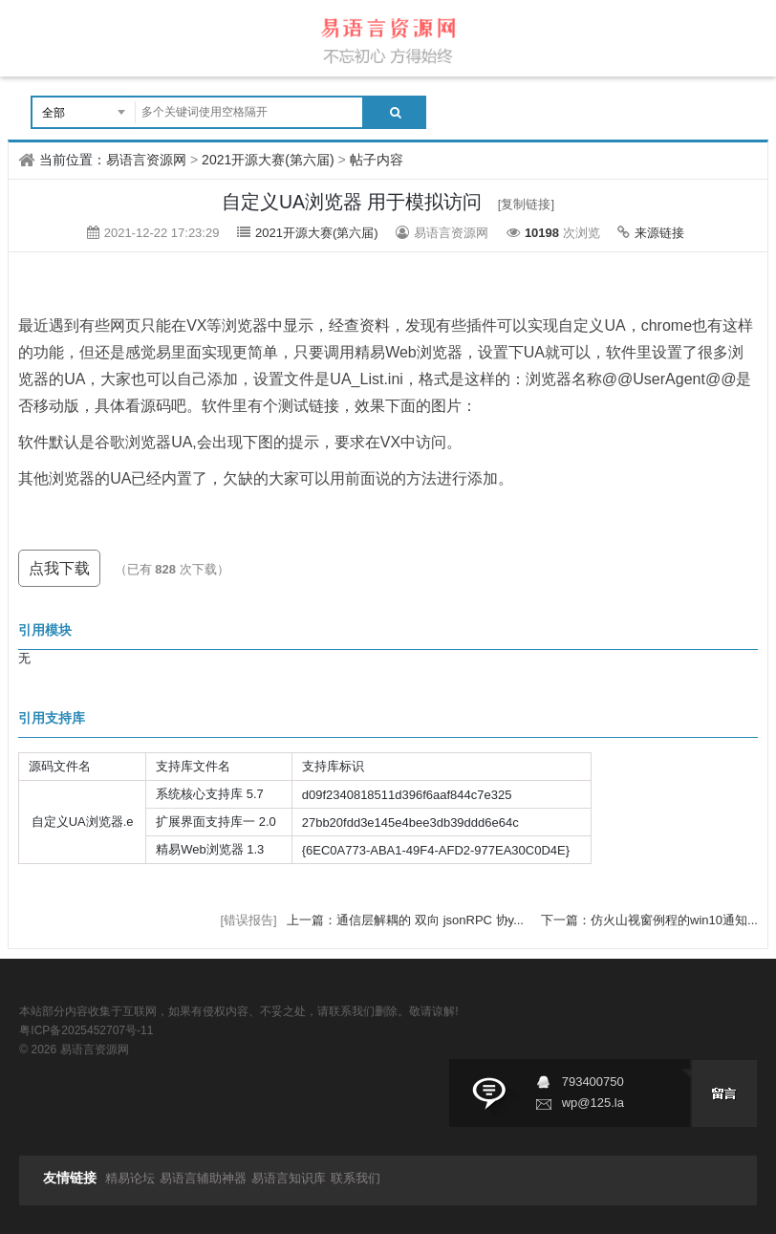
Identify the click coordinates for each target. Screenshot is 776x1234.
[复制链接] (526, 204)
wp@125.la (593, 1102)
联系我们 (355, 1178)
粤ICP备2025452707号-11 (86, 1030)
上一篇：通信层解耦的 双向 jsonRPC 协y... (407, 920)
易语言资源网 (146, 159)
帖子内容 (376, 159)
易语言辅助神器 (203, 1178)
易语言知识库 (288, 1178)
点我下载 (59, 568)
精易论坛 (130, 1178)
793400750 (593, 1081)
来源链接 (659, 233)
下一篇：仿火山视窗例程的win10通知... (649, 920)
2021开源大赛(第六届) (268, 159)
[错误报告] (248, 920)
